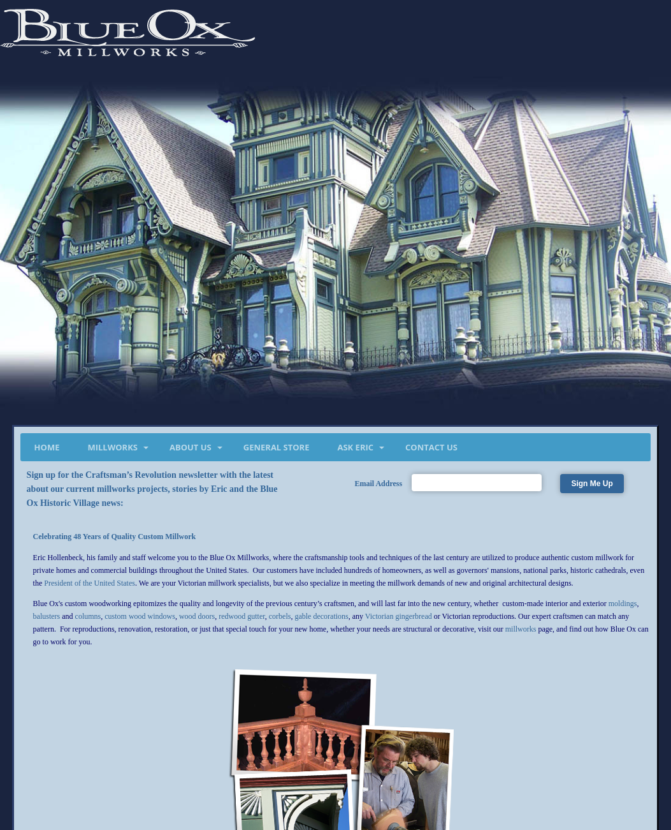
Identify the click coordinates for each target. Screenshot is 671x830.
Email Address (378, 483)
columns (88, 616)
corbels (280, 616)
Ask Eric (355, 447)
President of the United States (89, 583)
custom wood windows (140, 616)
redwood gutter (242, 616)
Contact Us (431, 447)
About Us (191, 447)
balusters (47, 616)
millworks (521, 629)
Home (47, 447)
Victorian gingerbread (398, 616)
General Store (276, 447)
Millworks (112, 447)
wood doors (197, 616)
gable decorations (321, 616)
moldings (623, 603)
